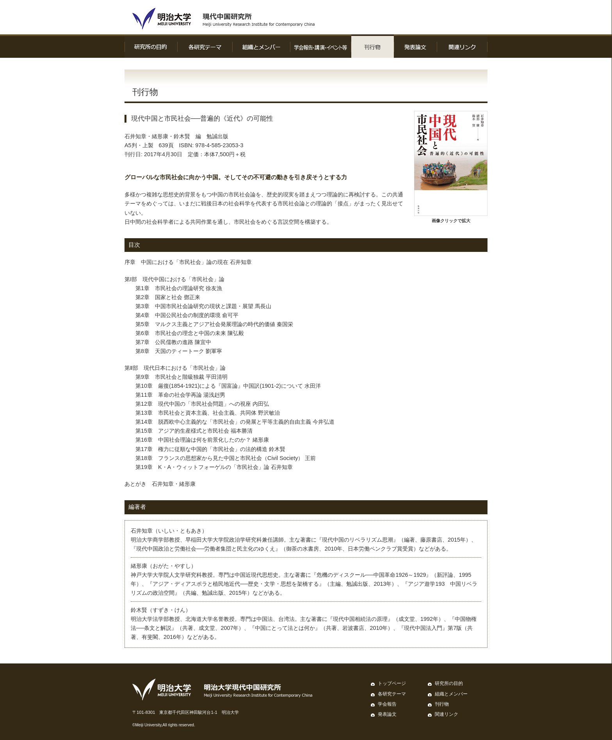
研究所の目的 (449, 683)
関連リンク (446, 714)
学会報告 (387, 704)
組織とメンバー (451, 694)
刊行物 (442, 704)
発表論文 (387, 714)
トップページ (392, 683)
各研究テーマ (392, 694)
